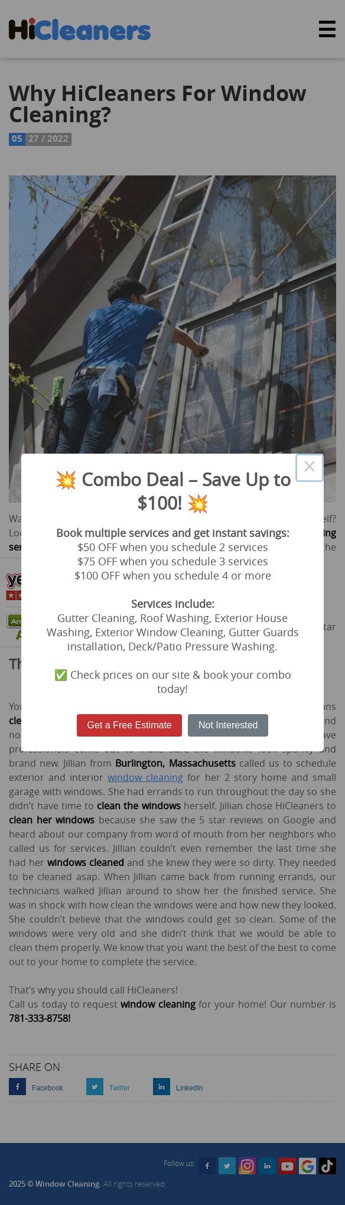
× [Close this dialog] (309, 468)
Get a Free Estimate (129, 725)
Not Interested (228, 725)
